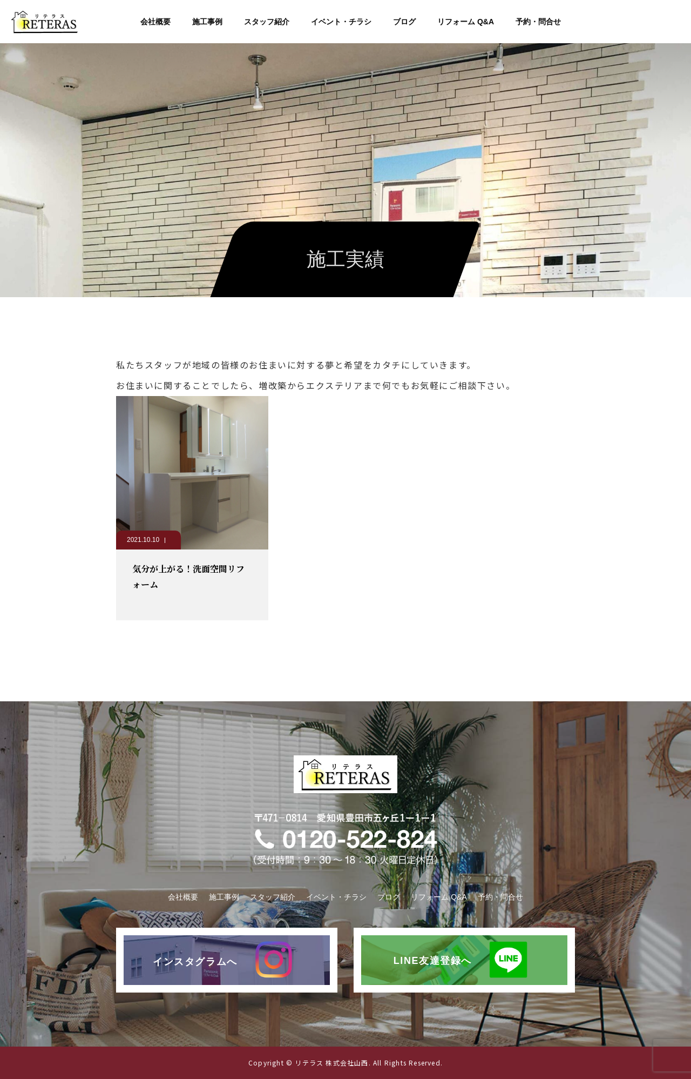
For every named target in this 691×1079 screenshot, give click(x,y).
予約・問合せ (538, 21)
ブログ (404, 21)
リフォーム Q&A (465, 21)
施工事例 (207, 21)
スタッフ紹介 (266, 21)
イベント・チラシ (341, 21)
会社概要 (155, 21)
